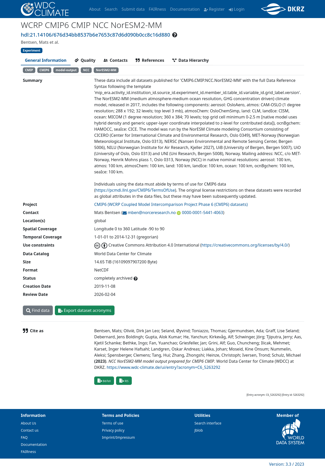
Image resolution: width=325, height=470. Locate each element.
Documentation (185, 9)
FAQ (24, 437)
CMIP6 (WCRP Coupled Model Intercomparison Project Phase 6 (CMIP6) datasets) (171, 204)
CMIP (29, 70)
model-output (66, 70)
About (95, 9)
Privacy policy (113, 430)
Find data (38, 310)
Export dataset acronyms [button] (84, 310)
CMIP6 (44, 70)
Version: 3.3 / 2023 (286, 464)
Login (237, 9)
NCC (86, 70)
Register (214, 9)
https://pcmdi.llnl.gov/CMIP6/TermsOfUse (135, 190)
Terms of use (112, 423)
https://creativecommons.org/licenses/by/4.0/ (244, 245)
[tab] (46, 60)
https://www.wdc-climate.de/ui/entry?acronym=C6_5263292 (163, 367)
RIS (123, 380)
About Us (28, 423)
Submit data (133, 9)
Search (111, 9)
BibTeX (104, 380)
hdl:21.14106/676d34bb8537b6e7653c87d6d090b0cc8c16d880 (95, 34)
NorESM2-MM (106, 70)
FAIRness (157, 9)
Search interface (207, 423)
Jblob (198, 430)
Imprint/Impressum (118, 437)
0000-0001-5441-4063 (202, 212)
